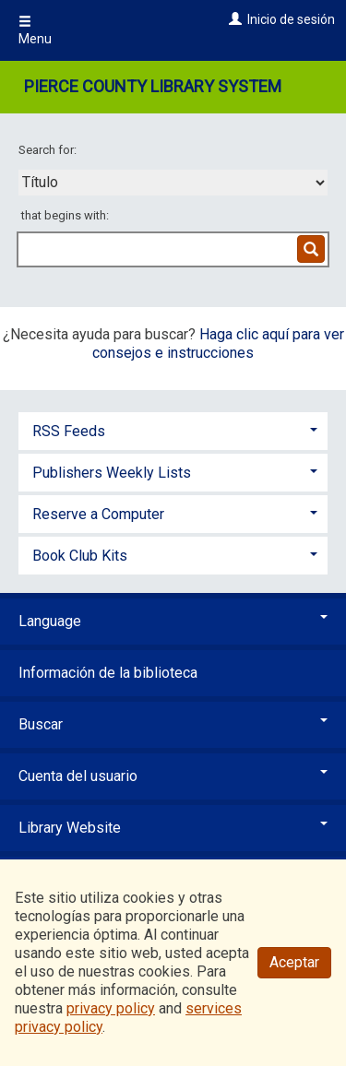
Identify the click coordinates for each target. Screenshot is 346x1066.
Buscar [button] (173, 724)
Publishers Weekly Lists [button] (111, 472)
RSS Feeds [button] (68, 431)
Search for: (48, 150)
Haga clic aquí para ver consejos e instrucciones (218, 343)
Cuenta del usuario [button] (173, 776)
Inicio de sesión (291, 19)
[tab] (173, 429)
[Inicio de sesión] (233, 19)
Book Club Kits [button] (79, 555)
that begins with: (65, 215)
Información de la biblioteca (107, 672)
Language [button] (173, 621)
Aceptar (294, 962)
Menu (35, 30)
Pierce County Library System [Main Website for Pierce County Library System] (152, 86)
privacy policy (110, 1008)
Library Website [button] (173, 827)
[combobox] (173, 182)
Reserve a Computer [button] (98, 514)
